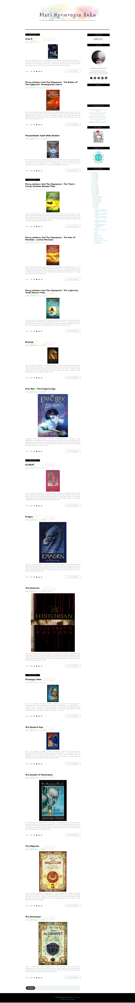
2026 (94, 172)
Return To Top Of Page (68, 1000)
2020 (94, 181)
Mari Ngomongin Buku (68, 15)
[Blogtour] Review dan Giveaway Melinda (97, 120)
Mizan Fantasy (43, 88)
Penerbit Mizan (44, 139)
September (97, 201)
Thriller (49, 591)
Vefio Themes (76, 997)
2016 (94, 187)
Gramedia (43, 345)
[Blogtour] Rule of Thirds (98, 115)
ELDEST (29, 465)
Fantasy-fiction (34, 88)
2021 (94, 180)
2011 (94, 195)
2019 (94, 183)
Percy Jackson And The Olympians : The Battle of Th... (100, 211)
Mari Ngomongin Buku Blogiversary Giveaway (98, 111)
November (97, 198)
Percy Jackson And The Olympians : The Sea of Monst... (100, 222)
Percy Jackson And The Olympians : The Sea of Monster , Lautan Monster (50, 239)
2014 (94, 190)
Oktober (96, 199)
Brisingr (29, 342)
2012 (94, 193)
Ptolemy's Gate (33, 680)
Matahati (42, 849)
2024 (94, 175)
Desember (97, 196)
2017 (94, 186)
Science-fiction (36, 42)
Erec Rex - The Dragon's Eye (40, 389)
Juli (95, 204)
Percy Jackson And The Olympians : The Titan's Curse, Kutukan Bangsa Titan (50, 185)
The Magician (32, 846)
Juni (95, 205)
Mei (95, 207)
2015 (94, 189)
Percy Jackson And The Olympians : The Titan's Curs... (100, 218)
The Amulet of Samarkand (38, 775)
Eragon (29, 517)
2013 (94, 192)
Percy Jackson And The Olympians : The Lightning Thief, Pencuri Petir (51, 292)
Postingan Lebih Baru (30, 988)
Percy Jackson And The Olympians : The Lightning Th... (100, 226)
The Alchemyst (33, 917)
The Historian (32, 588)
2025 (94, 174)
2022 (94, 178)
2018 (94, 184)
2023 (94, 177)
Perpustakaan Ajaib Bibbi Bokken (42, 136)
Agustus (96, 202)
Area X (28, 39)
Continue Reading (73, 71)
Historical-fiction (42, 591)
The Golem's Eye (34, 727)
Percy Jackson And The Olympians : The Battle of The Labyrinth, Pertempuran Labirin (51, 84)
